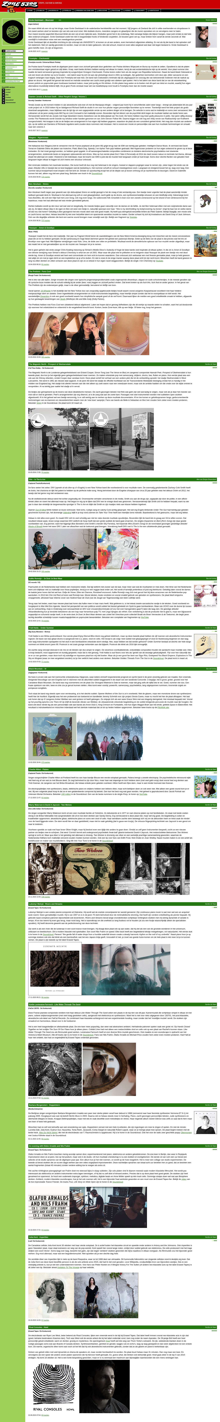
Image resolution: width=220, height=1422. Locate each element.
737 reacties (46, 220)
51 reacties (45, 1098)
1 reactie (44, 89)
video (184, 1179)
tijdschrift (140, 10)
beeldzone (103, 10)
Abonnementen (11, 102)
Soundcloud (97, 173)
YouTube (145, 617)
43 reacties (45, 1230)
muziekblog (54, 10)
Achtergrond (10, 71)
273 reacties (46, 762)
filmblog (40, 10)
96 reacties (45, 997)
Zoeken (8, 89)
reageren (45, 51)
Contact (8, 97)
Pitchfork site (163, 707)
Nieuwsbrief (9, 100)
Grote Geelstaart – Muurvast (41, 20)
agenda (128, 10)
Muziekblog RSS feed (13, 81)
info (60, 20)
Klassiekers (10, 64)
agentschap (154, 10)
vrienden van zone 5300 (85, 10)
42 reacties (45, 798)
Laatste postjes (11, 51)
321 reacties (46, 357)
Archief (8, 54)
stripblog (67, 10)
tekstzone (116, 10)
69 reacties (45, 1415)
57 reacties (45, 1320)
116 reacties (46, 177)
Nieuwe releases (11, 60)
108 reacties (46, 897)
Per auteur (9, 57)
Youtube (133, 217)
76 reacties (45, 472)
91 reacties (45, 264)
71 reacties (45, 662)
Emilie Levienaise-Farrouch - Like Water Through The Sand (54, 1004)
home (30, 10)
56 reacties (45, 1139)
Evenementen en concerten (11, 67)
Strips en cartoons (12, 78)
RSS (7, 95)
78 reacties (45, 621)
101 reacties (46, 571)
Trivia (8, 75)
